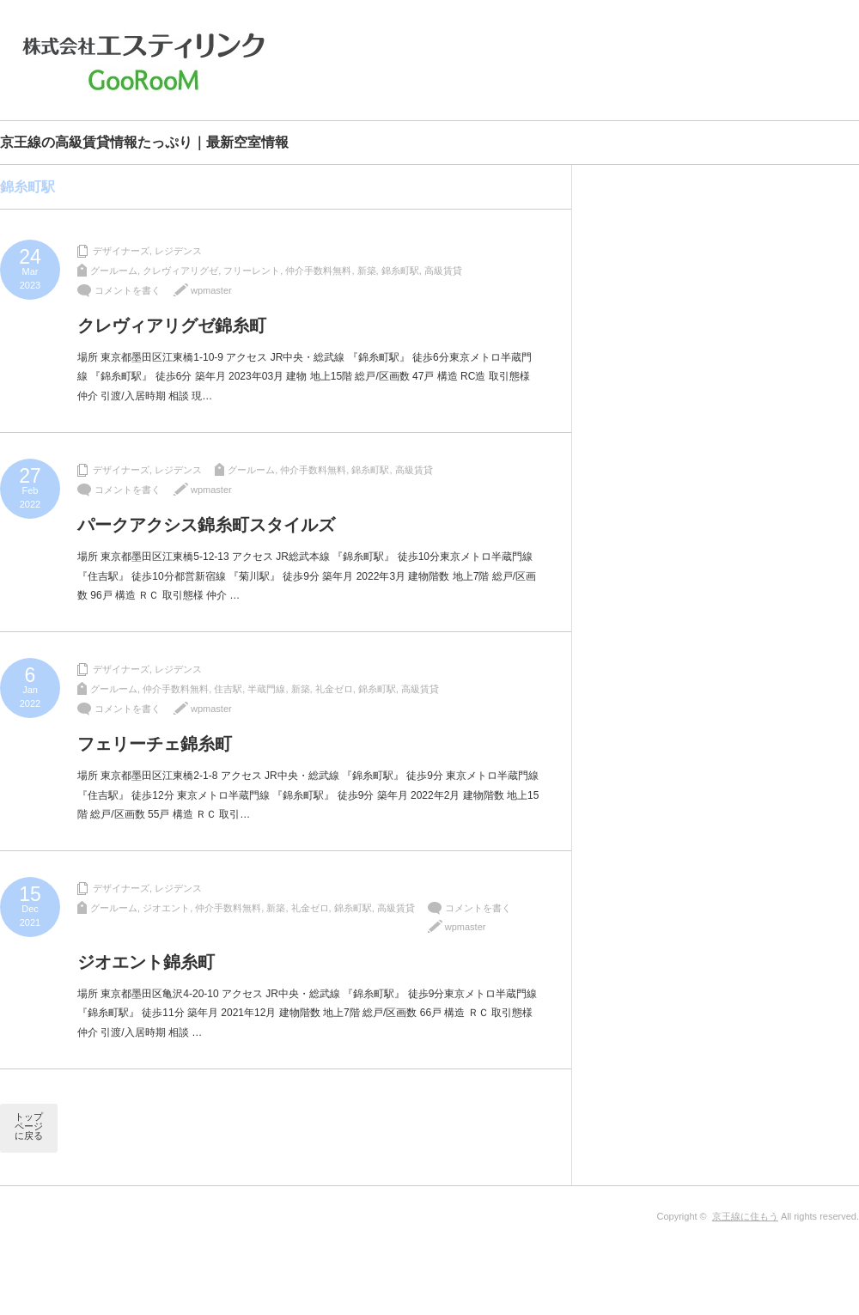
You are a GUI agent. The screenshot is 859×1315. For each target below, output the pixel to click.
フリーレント (251, 270)
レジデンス (178, 251)
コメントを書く (127, 290)
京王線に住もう (745, 1216)
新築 (366, 270)
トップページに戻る (29, 1126)
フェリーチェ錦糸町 (154, 743)
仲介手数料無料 (318, 270)
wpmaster (211, 290)
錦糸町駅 (400, 270)
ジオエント (166, 908)
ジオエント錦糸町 (146, 962)
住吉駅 (228, 689)
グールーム (113, 270)
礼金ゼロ (334, 689)
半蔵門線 (266, 689)
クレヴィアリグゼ (180, 270)
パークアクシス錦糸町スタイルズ (206, 524)
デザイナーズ (121, 251)
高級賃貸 (443, 270)
